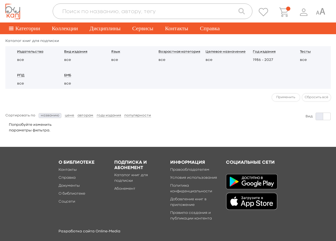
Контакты (176, 28)
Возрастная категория (179, 51)
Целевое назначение (226, 51)
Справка (210, 28)
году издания (109, 115)
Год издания (264, 51)
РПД (20, 75)
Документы (69, 185)
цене (69, 115)
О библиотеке (72, 193)
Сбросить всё (316, 97)
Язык (115, 51)
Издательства (30, 51)
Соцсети (67, 201)
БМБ (67, 75)
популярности (137, 115)
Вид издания (75, 51)
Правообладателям (189, 169)
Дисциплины (105, 28)
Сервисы (142, 28)
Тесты (305, 51)
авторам (85, 115)
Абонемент (124, 188)
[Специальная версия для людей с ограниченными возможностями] (320, 12)
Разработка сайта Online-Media (89, 231)
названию (50, 115)
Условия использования (193, 177)
